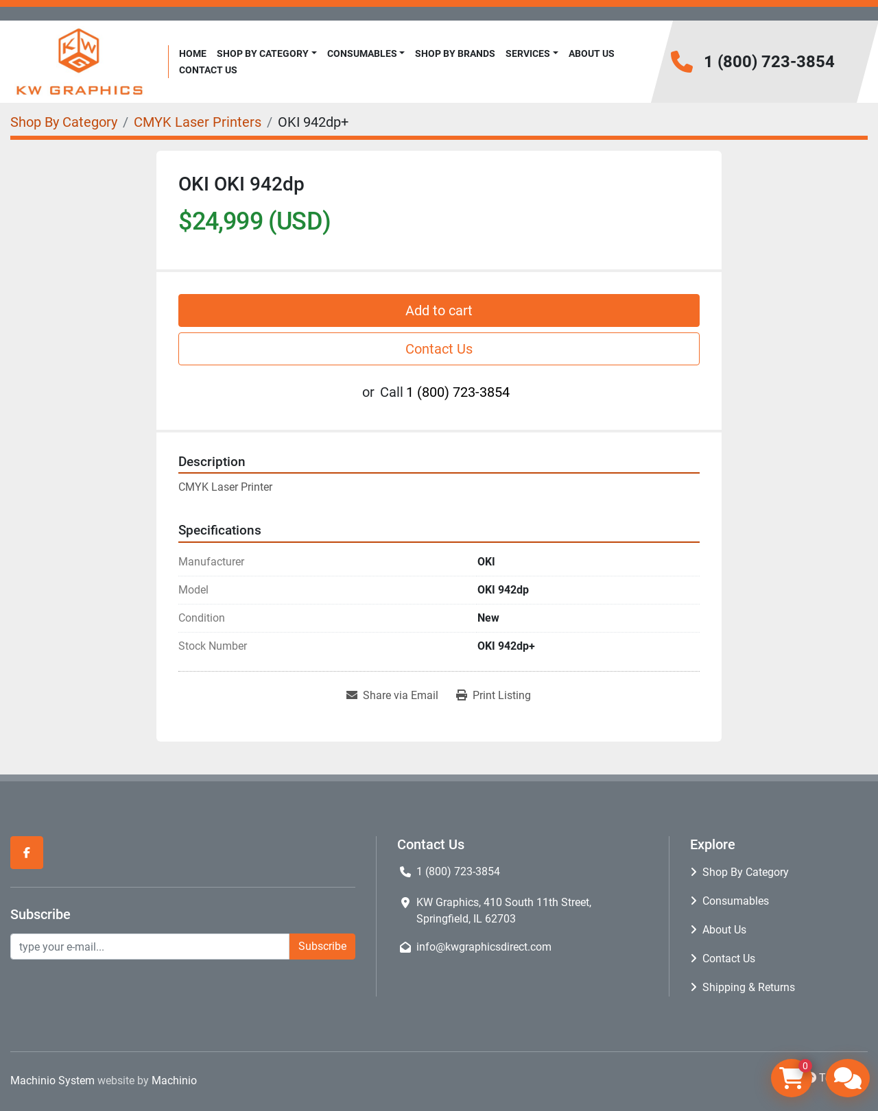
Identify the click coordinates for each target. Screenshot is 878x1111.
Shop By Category (263, 53)
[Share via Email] (392, 696)
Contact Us (208, 69)
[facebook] (26, 852)
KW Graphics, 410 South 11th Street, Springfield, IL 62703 (503, 910)
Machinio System (52, 1080)
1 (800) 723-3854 (769, 61)
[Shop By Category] (63, 122)
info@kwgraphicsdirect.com (483, 946)
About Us (592, 53)
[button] (267, 54)
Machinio (174, 1080)
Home (192, 53)
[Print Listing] (493, 696)
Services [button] (528, 53)
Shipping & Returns (748, 987)
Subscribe (322, 946)
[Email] (149, 946)
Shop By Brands (455, 53)
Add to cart (439, 310)
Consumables (362, 53)
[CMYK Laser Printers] (197, 122)
